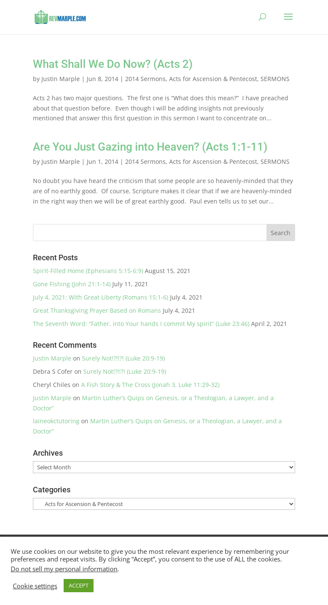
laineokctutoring (56, 421)
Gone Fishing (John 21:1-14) (72, 284)
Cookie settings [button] (35, 586)
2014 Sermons (145, 79)
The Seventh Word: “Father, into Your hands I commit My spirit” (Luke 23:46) (141, 324)
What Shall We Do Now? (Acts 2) (113, 64)
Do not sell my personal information (64, 568)
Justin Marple (60, 79)
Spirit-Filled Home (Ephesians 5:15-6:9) (88, 271)
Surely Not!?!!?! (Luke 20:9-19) (123, 358)
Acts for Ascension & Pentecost (213, 79)
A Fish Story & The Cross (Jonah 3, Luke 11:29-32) (150, 385)
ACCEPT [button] (78, 585)
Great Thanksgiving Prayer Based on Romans (97, 310)
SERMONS (275, 79)
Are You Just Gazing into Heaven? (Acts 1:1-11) (150, 146)
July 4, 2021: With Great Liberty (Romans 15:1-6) (100, 297)
